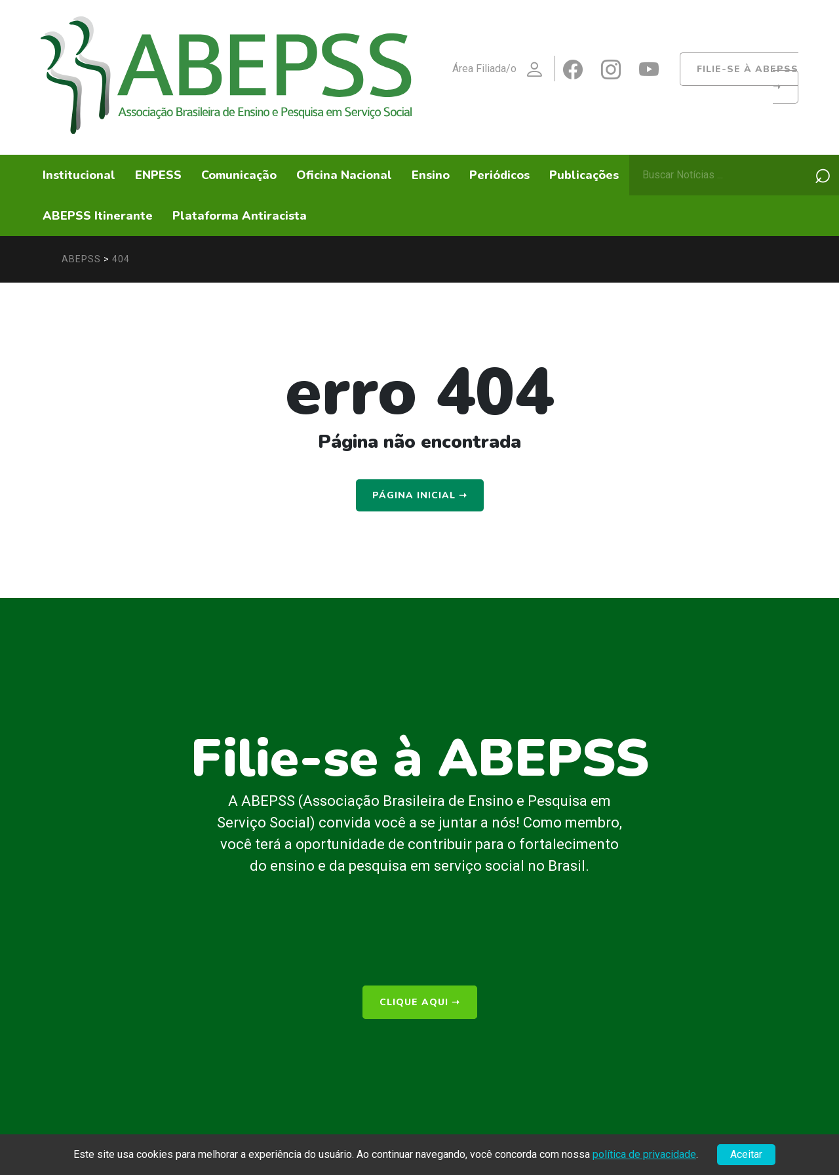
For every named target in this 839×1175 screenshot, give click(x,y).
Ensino (431, 175)
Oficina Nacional (344, 175)
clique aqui (420, 1002)
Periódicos (499, 175)
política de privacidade (644, 1154)
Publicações (584, 175)
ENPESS (158, 175)
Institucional (79, 175)
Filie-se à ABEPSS (747, 78)
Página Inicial (419, 495)
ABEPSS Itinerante (98, 216)
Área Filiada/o (503, 69)
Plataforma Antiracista (239, 216)
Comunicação (239, 175)
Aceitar (746, 1154)
